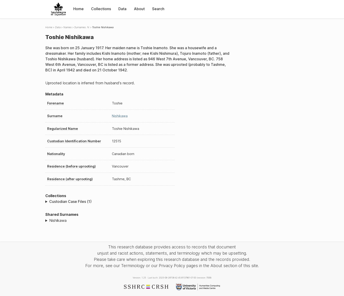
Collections (101, 8)
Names (67, 27)
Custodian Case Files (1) (70, 201)
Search (158, 8)
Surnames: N (81, 27)
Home (78, 8)
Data (122, 8)
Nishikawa (120, 116)
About (139, 8)
